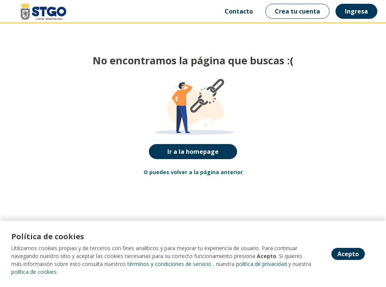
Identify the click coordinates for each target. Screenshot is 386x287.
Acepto (348, 254)
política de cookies (34, 271)
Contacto (239, 11)
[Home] (33, 11)
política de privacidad (261, 263)
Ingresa (356, 11)
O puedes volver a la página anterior (193, 172)
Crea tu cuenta (297, 11)
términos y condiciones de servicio (169, 263)
